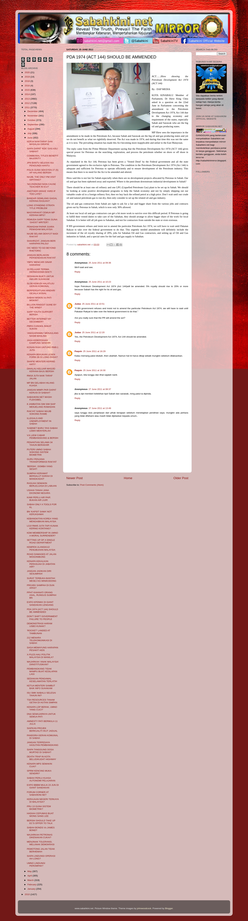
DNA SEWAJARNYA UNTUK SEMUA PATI (41, 715)
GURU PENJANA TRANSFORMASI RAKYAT (42, 460)
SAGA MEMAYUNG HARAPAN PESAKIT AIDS (42, 648)
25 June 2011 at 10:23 (100, 282)
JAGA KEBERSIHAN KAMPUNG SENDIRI (39, 341)
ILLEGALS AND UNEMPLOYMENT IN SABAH (39, 421)
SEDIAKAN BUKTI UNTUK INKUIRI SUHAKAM (40, 277)
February (32, 884)
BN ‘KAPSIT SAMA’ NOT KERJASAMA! (39, 513)
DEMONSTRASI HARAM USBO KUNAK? (39, 624)
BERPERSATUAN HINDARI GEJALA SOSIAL (41, 291)
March (30, 880)
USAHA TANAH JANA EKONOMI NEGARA (38, 491)
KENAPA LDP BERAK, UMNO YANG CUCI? (42, 708)
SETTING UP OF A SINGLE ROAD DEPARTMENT (41, 541)
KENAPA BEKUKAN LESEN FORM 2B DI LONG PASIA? (42, 355)
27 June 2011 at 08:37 (100, 389)
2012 (27, 103)
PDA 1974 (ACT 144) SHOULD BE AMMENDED (42, 610)
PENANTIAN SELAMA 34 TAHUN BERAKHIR (40, 443)
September (33, 124)
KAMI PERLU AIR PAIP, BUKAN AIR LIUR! (39, 498)
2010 (27, 894)
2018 (27, 81)
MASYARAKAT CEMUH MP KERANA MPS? (41, 213)
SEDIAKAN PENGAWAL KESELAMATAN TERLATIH (42, 680)
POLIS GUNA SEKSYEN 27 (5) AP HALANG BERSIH (42, 171)
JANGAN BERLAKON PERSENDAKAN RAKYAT (41, 256)
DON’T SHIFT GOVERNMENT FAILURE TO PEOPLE (42, 617)
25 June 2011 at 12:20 (93, 332)
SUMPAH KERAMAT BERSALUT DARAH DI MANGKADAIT (40, 476)
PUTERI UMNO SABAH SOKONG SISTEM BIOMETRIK (39, 452)
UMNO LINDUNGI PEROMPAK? (36, 864)
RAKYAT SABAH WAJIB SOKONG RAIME (39, 412)
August (31, 129)
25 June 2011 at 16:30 (94, 370)
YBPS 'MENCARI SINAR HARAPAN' (39, 263)
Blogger (169, 908)
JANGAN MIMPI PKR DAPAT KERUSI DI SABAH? (41, 391)
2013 (27, 99)
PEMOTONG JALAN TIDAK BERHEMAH (41, 850)
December (32, 111)
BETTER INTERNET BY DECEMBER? (39, 320)
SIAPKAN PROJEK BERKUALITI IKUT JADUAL (42, 729)
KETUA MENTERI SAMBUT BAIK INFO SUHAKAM (41, 687)
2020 (27, 72)
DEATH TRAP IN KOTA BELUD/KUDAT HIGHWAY (41, 758)
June (30, 137)
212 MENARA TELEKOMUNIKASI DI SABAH (39, 640)
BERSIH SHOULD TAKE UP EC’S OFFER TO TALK (41, 821)
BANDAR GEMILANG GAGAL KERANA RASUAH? (42, 199)
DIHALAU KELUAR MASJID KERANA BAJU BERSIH (41, 370)
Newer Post (74, 478)
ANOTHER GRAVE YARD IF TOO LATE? (41, 192)
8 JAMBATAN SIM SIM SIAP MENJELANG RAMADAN (41, 405)
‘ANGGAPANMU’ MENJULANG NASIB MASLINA (42, 334)
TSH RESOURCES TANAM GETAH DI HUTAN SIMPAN (42, 701)
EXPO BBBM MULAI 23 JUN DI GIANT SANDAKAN (43, 786)
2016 (27, 85)
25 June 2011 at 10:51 (93, 304)
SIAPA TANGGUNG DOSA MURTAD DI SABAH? (40, 750)
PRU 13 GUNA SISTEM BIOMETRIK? (39, 807)
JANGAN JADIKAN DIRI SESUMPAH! (39, 572)
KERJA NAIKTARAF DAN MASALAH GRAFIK (40, 142)
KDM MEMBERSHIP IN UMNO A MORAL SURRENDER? (42, 534)
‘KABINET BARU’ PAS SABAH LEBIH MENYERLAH (42, 429)
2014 (27, 94)
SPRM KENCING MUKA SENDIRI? (39, 772)
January (31, 889)
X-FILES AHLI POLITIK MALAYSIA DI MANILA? (40, 655)
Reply (77, 272)
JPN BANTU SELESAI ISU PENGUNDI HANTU (40, 164)
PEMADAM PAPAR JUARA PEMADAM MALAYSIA (40, 228)
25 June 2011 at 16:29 (94, 351)
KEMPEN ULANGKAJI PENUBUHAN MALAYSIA (41, 548)
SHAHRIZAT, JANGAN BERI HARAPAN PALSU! (41, 242)
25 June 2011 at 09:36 (100, 263)
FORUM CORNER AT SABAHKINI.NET (38, 793)
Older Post (180, 478)
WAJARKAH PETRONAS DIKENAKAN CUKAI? (39, 836)
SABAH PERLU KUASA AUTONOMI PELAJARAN (41, 779)
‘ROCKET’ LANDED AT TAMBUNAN (38, 631)
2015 (27, 90)
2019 (27, 76)
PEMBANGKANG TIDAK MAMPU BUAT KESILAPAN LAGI (42, 671)
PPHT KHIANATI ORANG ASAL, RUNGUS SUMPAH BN (41, 595)
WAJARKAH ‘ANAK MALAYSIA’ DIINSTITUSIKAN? (43, 663)
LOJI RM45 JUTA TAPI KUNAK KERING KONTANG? (42, 527)
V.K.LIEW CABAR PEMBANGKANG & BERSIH (42, 436)
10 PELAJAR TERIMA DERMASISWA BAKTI (39, 270)
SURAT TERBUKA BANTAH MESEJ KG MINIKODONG (41, 579)
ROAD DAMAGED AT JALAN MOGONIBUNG (41, 555)
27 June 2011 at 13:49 (100, 408)
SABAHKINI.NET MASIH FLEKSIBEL (39, 398)
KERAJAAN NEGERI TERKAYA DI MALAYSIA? (43, 800)
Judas (78, 304)
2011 (27, 107)
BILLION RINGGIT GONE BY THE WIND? (41, 306)
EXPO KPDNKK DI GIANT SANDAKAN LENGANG (40, 603)
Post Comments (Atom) (92, 485)
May (29, 871)
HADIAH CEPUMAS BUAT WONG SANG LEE (40, 814)
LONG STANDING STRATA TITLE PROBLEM (40, 206)
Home (128, 478)
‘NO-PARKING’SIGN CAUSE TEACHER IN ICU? (41, 185)
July (29, 133)
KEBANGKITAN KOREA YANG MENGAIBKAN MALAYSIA (42, 520)
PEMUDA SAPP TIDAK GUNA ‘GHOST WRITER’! (42, 220)
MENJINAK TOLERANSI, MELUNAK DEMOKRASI (40, 843)
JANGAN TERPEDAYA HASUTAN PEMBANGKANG (42, 743)
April (30, 875)
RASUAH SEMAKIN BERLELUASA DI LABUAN (42, 484)
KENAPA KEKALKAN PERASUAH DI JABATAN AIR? (41, 564)
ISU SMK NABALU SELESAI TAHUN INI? (41, 694)
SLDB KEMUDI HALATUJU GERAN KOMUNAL (40, 284)
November (32, 115)
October (31, 120)
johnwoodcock (144, 908)
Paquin (78, 351)
